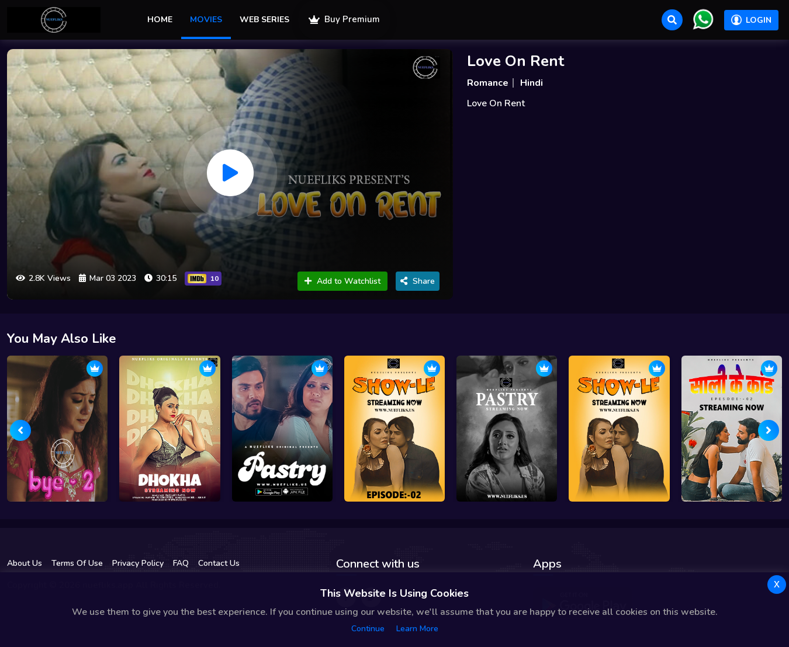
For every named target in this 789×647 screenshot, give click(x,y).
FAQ (181, 563)
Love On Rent (515, 61)
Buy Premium (344, 19)
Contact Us (219, 563)
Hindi (531, 82)
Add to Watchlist (342, 281)
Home (159, 19)
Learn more (417, 628)
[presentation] (20, 430)
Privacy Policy (138, 563)
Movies (206, 19)
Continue (368, 628)
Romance (487, 82)
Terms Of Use (77, 563)
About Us (24, 563)
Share (417, 281)
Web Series (264, 19)
